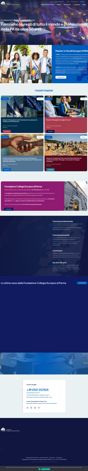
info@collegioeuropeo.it (33, 392)
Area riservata (75, 1)
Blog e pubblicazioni (60, 1)
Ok (39, 469)
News (84, 4)
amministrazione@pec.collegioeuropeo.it (37, 395)
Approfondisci (9, 209)
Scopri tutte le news (82, 282)
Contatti (68, 1)
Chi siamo (51, 1)
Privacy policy (52, 457)
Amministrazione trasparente (32, 457)
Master (59, 4)
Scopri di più (6, 131)
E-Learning (77, 4)
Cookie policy (59, 457)
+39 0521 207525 (37, 389)
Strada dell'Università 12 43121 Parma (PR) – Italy (39, 397)
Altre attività (67, 4)
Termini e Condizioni (43, 457)
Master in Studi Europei (47, 4)
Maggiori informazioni (46, 469)
